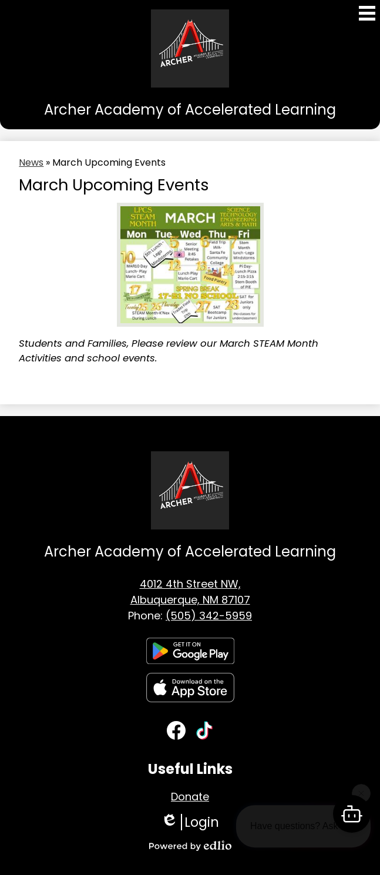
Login (190, 822)
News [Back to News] (31, 162)
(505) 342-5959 (209, 615)
